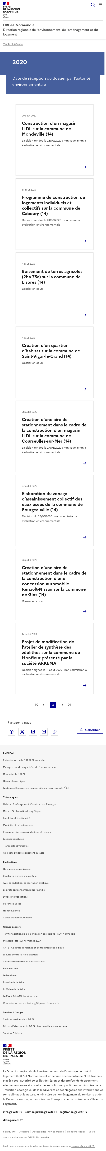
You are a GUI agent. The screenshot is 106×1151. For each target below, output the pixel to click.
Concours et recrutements (17, 917)
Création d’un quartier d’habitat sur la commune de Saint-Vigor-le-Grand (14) (51, 350)
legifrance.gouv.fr (72, 1112)
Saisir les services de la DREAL (19, 1019)
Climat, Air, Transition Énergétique (22, 811)
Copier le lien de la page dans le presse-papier (54, 732)
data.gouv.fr (11, 1120)
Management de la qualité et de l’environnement (29, 767)
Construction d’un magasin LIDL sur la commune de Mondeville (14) (49, 128)
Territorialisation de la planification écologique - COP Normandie (39, 934)
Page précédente (44, 705)
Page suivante (62, 705)
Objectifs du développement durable (23, 853)
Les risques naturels (13, 839)
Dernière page (69, 705)
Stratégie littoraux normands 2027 (22, 941)
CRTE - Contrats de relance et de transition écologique (33, 947)
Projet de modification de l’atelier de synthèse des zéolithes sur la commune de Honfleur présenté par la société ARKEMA (51, 653)
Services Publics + (12, 1033)
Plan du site (9, 1131)
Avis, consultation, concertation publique (26, 883)
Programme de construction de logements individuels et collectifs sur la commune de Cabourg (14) (53, 205)
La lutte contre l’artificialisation (20, 954)
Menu (100, 4)
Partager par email (44, 732)
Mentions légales (76, 1131)
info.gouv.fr (10, 1112)
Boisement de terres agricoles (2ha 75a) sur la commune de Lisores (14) (52, 276)
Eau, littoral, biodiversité (16, 818)
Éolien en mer (10, 968)
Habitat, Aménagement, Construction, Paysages (29, 804)
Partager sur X (22, 732)
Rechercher (93, 4)
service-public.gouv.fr (39, 1112)
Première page (37, 705)
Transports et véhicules (15, 846)
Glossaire (24, 1131)
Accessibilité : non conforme (48, 1131)
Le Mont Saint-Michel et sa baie (20, 996)
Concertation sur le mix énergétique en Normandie (31, 1003)
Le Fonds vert (10, 975)
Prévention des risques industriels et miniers (27, 832)
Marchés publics (12, 903)
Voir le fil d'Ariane (13, 44)
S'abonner (90, 729)
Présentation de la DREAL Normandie (24, 760)
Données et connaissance (17, 869)
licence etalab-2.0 (81, 1146)
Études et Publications (15, 897)
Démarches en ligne (14, 781)
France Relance (11, 910)
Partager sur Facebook (11, 732)
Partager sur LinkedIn (33, 732)
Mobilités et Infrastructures (18, 825)
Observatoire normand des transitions (24, 961)
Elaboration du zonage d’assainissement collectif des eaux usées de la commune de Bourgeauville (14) (52, 501)
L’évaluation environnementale (19, 876)
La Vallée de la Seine (14, 989)
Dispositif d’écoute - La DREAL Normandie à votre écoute (35, 1026)
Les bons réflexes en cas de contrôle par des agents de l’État (36, 788)
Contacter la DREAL (14, 774)
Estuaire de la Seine (13, 982)
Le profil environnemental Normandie (24, 890)
